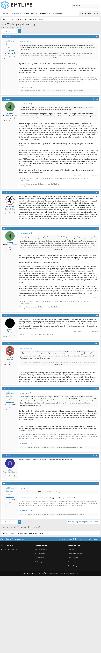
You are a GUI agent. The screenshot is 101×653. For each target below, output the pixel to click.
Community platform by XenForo (44, 651)
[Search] (86, 5)
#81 (96, 66)
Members (44, 13)
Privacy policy (80, 619)
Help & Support (73, 636)
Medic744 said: (25, 313)
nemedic (6, 27)
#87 (96, 468)
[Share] (93, 66)
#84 (96, 308)
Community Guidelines (75, 633)
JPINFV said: (24, 473)
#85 (96, 395)
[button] (20, 13)
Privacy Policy (72, 644)
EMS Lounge (39, 640)
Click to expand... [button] (58, 87)
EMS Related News (41, 629)
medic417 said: (25, 158)
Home (5, 13)
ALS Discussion (40, 636)
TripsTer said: (24, 71)
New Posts (71, 629)
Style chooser (7, 619)
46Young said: (24, 428)
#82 (96, 154)
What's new (29, 13)
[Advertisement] (50, 49)
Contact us (58, 619)
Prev (5, 31)
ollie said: (23, 568)
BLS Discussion (40, 633)
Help (88, 619)
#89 (96, 563)
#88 (96, 536)
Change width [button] (21, 619)
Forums (15, 13)
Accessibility (72, 640)
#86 (96, 423)
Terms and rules (68, 619)
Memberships (58, 13)
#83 (96, 247)
